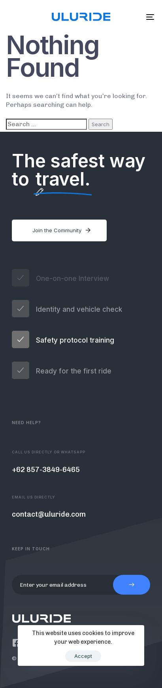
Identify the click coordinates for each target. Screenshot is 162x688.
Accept (83, 656)
